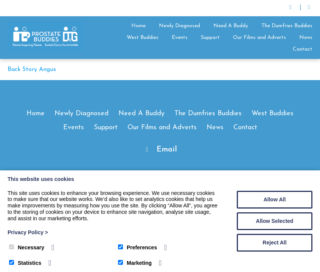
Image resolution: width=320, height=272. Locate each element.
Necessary (26, 247)
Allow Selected (275, 221)
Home (138, 26)
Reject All (274, 243)
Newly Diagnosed (179, 26)
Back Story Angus (32, 69)
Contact (302, 49)
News (305, 37)
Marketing (135, 263)
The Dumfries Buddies (286, 26)
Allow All (275, 199)
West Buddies (142, 37)
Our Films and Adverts (259, 37)
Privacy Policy (28, 232)
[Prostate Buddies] (45, 49)
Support (210, 37)
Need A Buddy (230, 26)
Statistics (25, 263)
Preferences (137, 247)
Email (167, 149)
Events (180, 37)
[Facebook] (308, 8)
